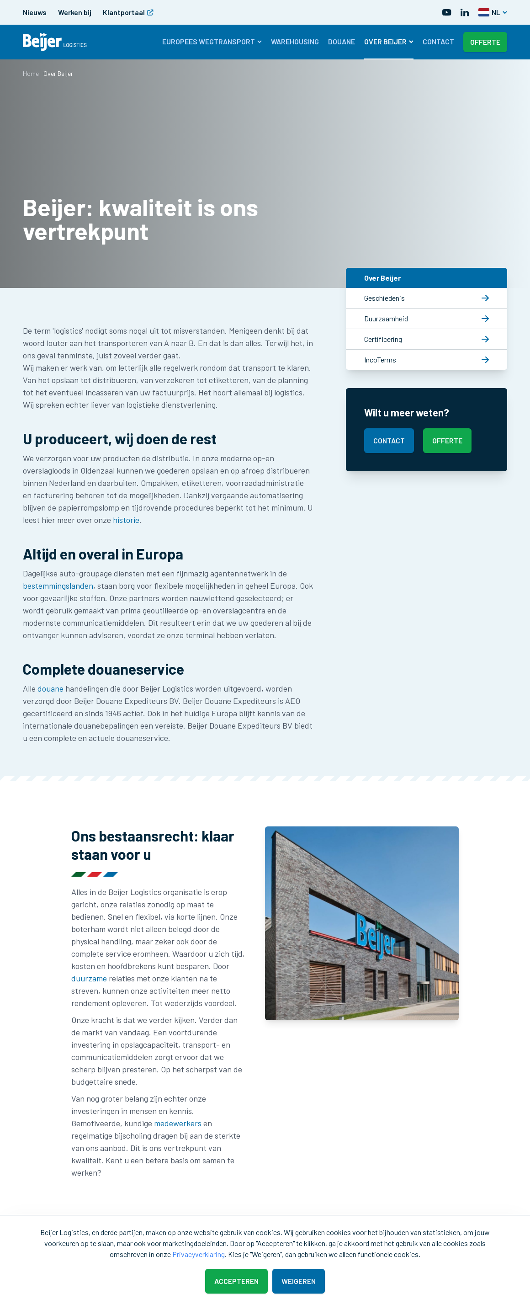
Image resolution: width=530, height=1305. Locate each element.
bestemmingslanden (58, 586)
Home (31, 73)
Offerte (485, 41)
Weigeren (298, 1281)
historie (126, 520)
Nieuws (35, 12)
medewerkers (178, 1123)
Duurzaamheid (426, 318)
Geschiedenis (426, 297)
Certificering (426, 339)
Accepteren (236, 1281)
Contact (438, 41)
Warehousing (295, 41)
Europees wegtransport (212, 41)
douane (51, 688)
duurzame (90, 978)
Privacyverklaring (198, 1254)
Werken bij (74, 12)
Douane (341, 41)
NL (492, 12)
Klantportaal (128, 12)
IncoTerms (426, 359)
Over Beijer (388, 41)
